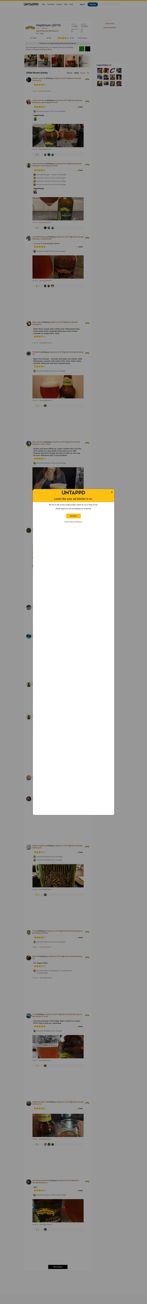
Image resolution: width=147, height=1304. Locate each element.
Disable (73, 516)
